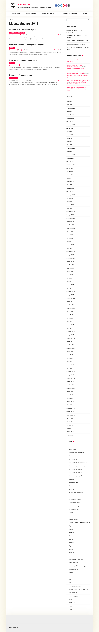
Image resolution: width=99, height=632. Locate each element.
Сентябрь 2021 (70, 268)
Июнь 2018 (69, 398)
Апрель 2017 (70, 431)
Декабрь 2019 (70, 338)
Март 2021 (69, 288)
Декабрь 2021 (70, 258)
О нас (85, 14)
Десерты (12, 47)
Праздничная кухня (48, 14)
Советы (71, 572)
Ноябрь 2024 (70, 158)
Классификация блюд (69, 14)
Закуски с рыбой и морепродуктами (79, 522)
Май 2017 (69, 428)
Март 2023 (69, 208)
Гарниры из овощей (74, 486)
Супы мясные (73, 592)
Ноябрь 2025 (70, 118)
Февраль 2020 (70, 331)
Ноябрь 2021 (70, 261)
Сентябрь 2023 (70, 195)
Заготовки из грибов (75, 499)
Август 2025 (69, 128)
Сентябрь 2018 (70, 388)
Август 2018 (69, 391)
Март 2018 (69, 405)
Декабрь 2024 (70, 155)
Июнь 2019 (69, 358)
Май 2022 (69, 241)
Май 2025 (69, 138)
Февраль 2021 (70, 291)
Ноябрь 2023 (70, 188)
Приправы (72, 552)
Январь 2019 (70, 375)
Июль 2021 (69, 275)
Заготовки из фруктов (75, 506)
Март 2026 (69, 104)
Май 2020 (69, 321)
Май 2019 (69, 361)
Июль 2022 (69, 235)
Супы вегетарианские (75, 586)
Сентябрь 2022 (70, 228)
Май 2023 (69, 201)
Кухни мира (16, 14)
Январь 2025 (70, 151)
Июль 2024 (69, 171)
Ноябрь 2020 (70, 301)
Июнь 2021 (69, 278)
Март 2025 (69, 145)
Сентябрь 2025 (70, 125)
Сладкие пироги (73, 569)
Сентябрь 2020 (70, 308)
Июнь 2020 (69, 318)
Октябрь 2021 (70, 265)
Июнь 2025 (69, 135)
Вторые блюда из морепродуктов (18, 32)
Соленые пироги (73, 576)
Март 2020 (69, 328)
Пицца (71, 549)
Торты (70, 606)
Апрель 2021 (70, 285)
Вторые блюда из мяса (75, 469)
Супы (70, 582)
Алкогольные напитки (75, 446)
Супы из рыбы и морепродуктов (78, 589)
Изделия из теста (74, 526)
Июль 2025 (69, 131)
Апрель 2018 (70, 401)
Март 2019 (69, 368)
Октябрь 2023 (70, 191)
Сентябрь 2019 (70, 348)
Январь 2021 (70, 295)
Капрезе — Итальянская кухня (75, 68)
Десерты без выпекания (76, 492)
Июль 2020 (69, 315)
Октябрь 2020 (70, 305)
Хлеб (70, 609)
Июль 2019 (69, 355)
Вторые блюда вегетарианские (78, 462)
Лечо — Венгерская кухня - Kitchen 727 (77, 80)
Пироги (71, 539)
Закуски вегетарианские (76, 516)
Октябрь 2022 (70, 225)
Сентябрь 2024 (70, 165)
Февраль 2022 (70, 251)
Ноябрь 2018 (70, 381)
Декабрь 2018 (70, 378)
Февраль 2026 (70, 108)
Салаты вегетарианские (76, 559)
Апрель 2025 (70, 141)
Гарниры (71, 479)
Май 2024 (69, 178)
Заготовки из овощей (75, 502)
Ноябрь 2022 (70, 221)
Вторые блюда (73, 459)
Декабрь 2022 (70, 218)
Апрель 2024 (70, 181)
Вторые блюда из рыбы (76, 476)
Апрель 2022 (70, 245)
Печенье (71, 536)
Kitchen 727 (24, 4)
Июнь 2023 (69, 198)
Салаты (71, 556)
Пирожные (12, 63)
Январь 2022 (70, 255)
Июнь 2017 (69, 425)
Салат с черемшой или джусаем (75, 44)
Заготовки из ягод (74, 509)
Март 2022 (69, 248)
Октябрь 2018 (70, 385)
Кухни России (31, 14)
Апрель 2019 (70, 365)
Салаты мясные (13, 78)
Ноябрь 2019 (70, 341)
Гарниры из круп (73, 482)
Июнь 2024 (69, 175)
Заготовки (72, 496)
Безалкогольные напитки (76, 452)
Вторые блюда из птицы (76, 472)
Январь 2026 (70, 111)
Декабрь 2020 (70, 298)
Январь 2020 (70, 335)
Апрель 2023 (70, 205)
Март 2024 (69, 185)
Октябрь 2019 (70, 345)
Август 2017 (69, 418)
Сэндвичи (72, 602)
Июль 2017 (69, 421)
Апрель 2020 (70, 325)
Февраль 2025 (70, 148)
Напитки (71, 532)
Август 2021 (69, 271)
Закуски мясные (73, 519)
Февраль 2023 (70, 211)
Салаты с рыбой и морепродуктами (79, 566)
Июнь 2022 (69, 238)
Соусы (70, 579)
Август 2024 (69, 168)
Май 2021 (69, 281)
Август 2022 (69, 231)
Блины (71, 456)
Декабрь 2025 (70, 114)
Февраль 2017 (70, 435)
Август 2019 (69, 351)
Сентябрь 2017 (70, 415)
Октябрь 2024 (70, 161)
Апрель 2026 (70, 101)
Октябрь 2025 (70, 121)
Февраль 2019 (70, 371)
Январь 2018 (70, 411)
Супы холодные (73, 596)
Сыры (70, 599)
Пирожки (71, 542)
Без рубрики (72, 449)
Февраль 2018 (70, 408)
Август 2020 (69, 311)
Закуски (71, 512)
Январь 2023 (70, 215)
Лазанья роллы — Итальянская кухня (77, 40)
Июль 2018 (69, 395)
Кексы (71, 529)
